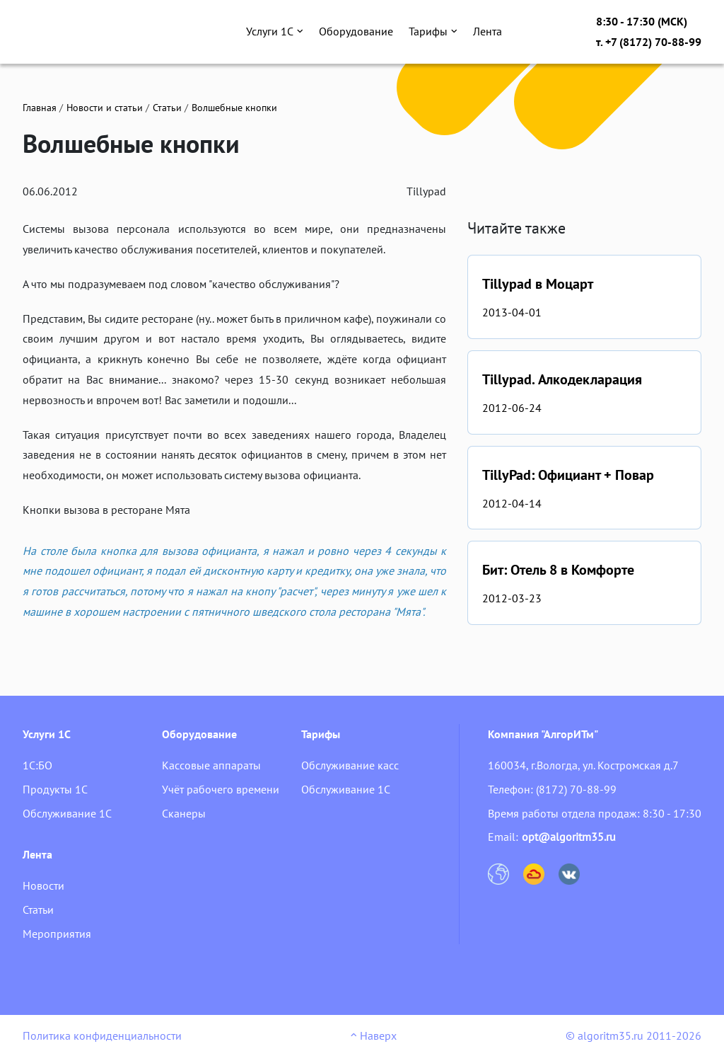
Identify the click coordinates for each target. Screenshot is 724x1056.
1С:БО (37, 765)
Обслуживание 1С (67, 813)
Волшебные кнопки (234, 107)
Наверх (374, 1035)
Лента (487, 31)
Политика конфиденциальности (102, 1035)
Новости (43, 885)
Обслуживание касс (350, 765)
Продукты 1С (55, 789)
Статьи (167, 107)
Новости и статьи (104, 107)
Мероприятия (57, 933)
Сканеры (184, 813)
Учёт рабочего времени (220, 789)
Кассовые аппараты (211, 765)
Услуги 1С (274, 31)
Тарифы (433, 31)
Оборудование (356, 31)
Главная (40, 107)
